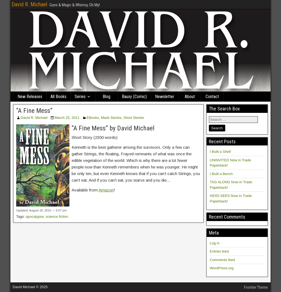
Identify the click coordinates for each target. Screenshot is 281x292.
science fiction (57, 216)
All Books (58, 96)
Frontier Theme (256, 287)
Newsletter (164, 96)
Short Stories (133, 118)
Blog (106, 96)
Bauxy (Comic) (134, 96)
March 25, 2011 (67, 118)
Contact (212, 96)
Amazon (106, 190)
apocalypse (35, 216)
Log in (215, 243)
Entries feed (219, 251)
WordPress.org (222, 268)
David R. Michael (29, 4)
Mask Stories (111, 118)
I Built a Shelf (220, 152)
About (190, 96)
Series (80, 96)
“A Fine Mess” (34, 110)
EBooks (93, 118)
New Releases (30, 96)
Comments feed (222, 260)
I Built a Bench (221, 174)
